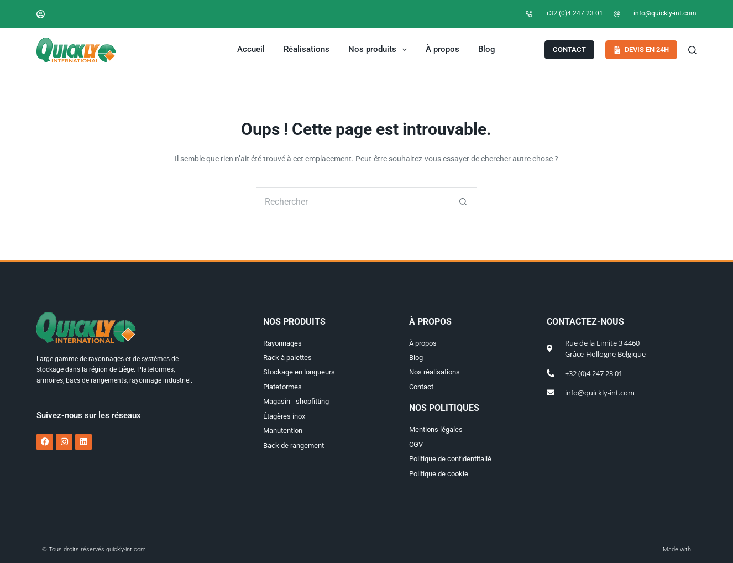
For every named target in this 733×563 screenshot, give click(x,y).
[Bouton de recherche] (463, 201)
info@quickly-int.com (665, 13)
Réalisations (306, 49)
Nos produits (379, 49)
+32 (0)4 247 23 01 (574, 13)
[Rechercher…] (352, 201)
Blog (486, 49)
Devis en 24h (641, 49)
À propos (442, 49)
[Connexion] (40, 14)
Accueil (251, 49)
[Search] (692, 50)
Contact (569, 49)
